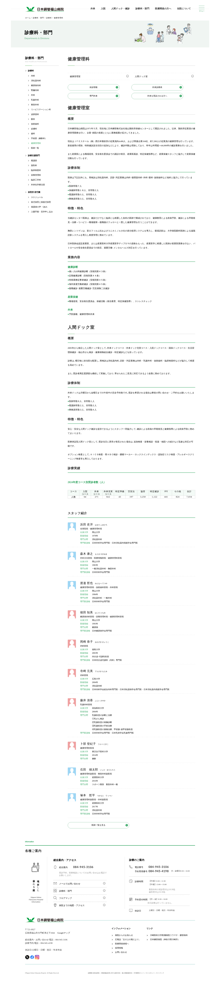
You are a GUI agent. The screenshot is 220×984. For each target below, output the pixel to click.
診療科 (31, 71)
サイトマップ (160, 975)
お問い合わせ (121, 954)
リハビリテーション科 (41, 109)
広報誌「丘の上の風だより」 (128, 942)
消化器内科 (36, 81)
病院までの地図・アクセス (72, 907)
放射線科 (35, 124)
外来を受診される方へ (162, 97)
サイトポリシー (150, 975)
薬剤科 (34, 165)
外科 (33, 95)
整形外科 (35, 105)
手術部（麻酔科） (39, 138)
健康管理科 (36, 143)
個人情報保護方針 (127, 975)
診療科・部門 (142, 8)
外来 (93, 8)
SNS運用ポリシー (139, 975)
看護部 (34, 161)
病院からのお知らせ (124, 937)
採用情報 (119, 950)
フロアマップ (65, 900)
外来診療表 (162, 88)
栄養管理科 (36, 175)
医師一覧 (35, 148)
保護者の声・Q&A (39, 207)
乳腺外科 (35, 100)
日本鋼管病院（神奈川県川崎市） (165, 942)
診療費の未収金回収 (93, 975)
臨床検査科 (36, 170)
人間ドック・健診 (120, 8)
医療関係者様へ (122, 946)
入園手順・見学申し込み (42, 212)
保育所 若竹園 (34, 192)
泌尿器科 (35, 114)
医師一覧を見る (98, 827)
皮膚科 (34, 129)
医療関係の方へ (163, 8)
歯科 (33, 134)
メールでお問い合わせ (69, 886)
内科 (33, 76)
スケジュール (37, 197)
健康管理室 (75, 76)
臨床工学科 (36, 180)
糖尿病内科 (36, 85)
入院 (103, 8)
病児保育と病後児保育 (41, 202)
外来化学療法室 (38, 185)
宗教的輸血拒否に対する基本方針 (110, 975)
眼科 (33, 119)
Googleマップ (63, 935)
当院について (184, 8)
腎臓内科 (35, 90)
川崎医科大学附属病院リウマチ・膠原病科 (169, 937)
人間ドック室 (141, 76)
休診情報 (98, 88)
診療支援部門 (34, 155)
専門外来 (98, 97)
